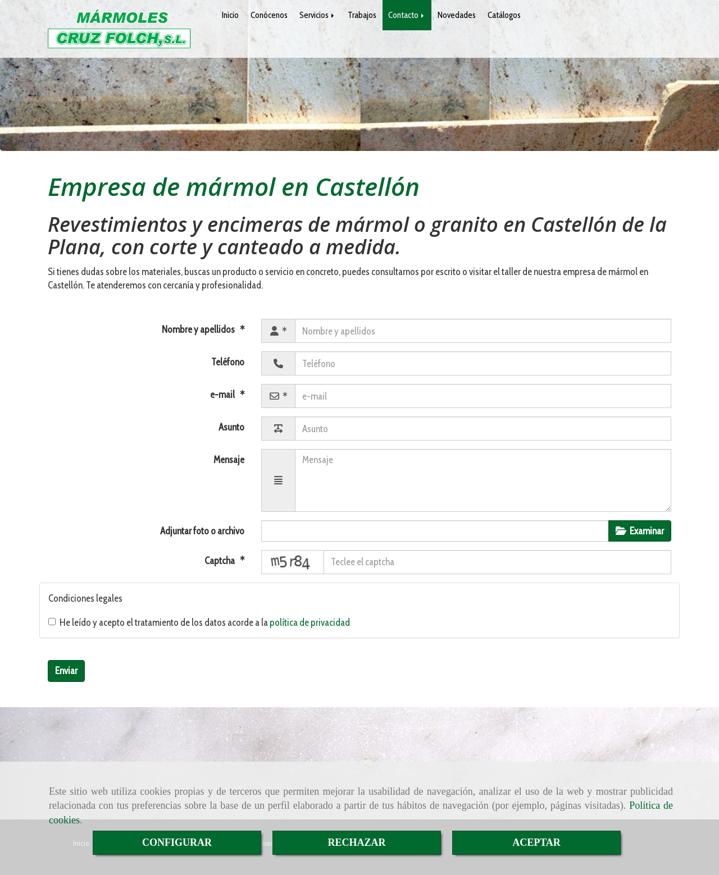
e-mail (223, 394)
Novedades (457, 15)
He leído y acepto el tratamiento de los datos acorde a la (199, 622)
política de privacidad (310, 622)
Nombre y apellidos (199, 329)
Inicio (230, 15)
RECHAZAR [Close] (356, 842)
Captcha (220, 560)
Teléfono (227, 362)
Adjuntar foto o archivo (202, 531)
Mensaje (228, 459)
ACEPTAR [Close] (536, 842)
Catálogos (504, 15)
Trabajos (362, 15)
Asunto (231, 427)
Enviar (66, 670)
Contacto (407, 15)
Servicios (317, 15)
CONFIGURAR (177, 842)
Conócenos (269, 15)
